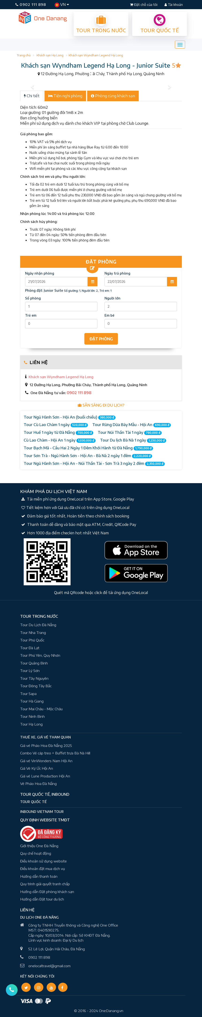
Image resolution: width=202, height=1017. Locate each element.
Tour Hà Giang (32, 701)
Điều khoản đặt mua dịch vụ (42, 868)
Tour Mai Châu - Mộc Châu (41, 709)
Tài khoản (174, 5)
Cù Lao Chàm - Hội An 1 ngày (60, 440)
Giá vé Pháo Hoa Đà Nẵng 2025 (46, 745)
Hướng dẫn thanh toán (38, 876)
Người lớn (112, 298)
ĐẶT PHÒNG (101, 339)
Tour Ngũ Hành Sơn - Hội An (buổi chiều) (70, 417)
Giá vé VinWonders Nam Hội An (46, 761)
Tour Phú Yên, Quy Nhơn (40, 655)
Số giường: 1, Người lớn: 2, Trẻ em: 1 (88, 290)
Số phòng (33, 298)
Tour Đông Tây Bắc (36, 686)
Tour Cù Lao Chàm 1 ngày (56, 424)
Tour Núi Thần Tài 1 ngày (130, 432)
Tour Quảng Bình (34, 663)
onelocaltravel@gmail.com (49, 966)
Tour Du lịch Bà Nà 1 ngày (133, 440)
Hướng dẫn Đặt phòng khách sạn (47, 891)
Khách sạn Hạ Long (50, 55)
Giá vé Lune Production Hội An (45, 776)
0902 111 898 (30, 4)
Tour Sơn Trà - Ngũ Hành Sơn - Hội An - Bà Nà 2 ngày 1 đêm (88, 455)
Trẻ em (30, 315)
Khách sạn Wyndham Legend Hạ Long (96, 55)
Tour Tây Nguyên (34, 678)
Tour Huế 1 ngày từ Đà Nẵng (58, 432)
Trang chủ (24, 55)
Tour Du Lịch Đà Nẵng (38, 625)
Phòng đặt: (44, 290)
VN (62, 4)
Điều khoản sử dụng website (43, 861)
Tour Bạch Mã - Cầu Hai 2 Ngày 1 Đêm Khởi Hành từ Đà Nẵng (88, 448)
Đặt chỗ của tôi (144, 5)
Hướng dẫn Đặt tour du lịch (42, 899)
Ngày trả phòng (117, 273)
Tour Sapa (28, 693)
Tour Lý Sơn (30, 670)
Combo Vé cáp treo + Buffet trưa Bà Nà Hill (55, 753)
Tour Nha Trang (33, 632)
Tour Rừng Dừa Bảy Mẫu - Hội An (131, 424)
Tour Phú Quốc (32, 640)
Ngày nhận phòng (39, 273)
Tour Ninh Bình (32, 716)
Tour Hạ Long (31, 724)
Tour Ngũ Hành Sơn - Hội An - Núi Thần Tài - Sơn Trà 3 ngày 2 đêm (94, 463)
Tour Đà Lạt (29, 648)
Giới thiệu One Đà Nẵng (39, 846)
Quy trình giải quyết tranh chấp (45, 884)
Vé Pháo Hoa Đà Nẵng (38, 783)
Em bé (109, 315)
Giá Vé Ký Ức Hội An (36, 768)
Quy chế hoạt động (35, 853)
